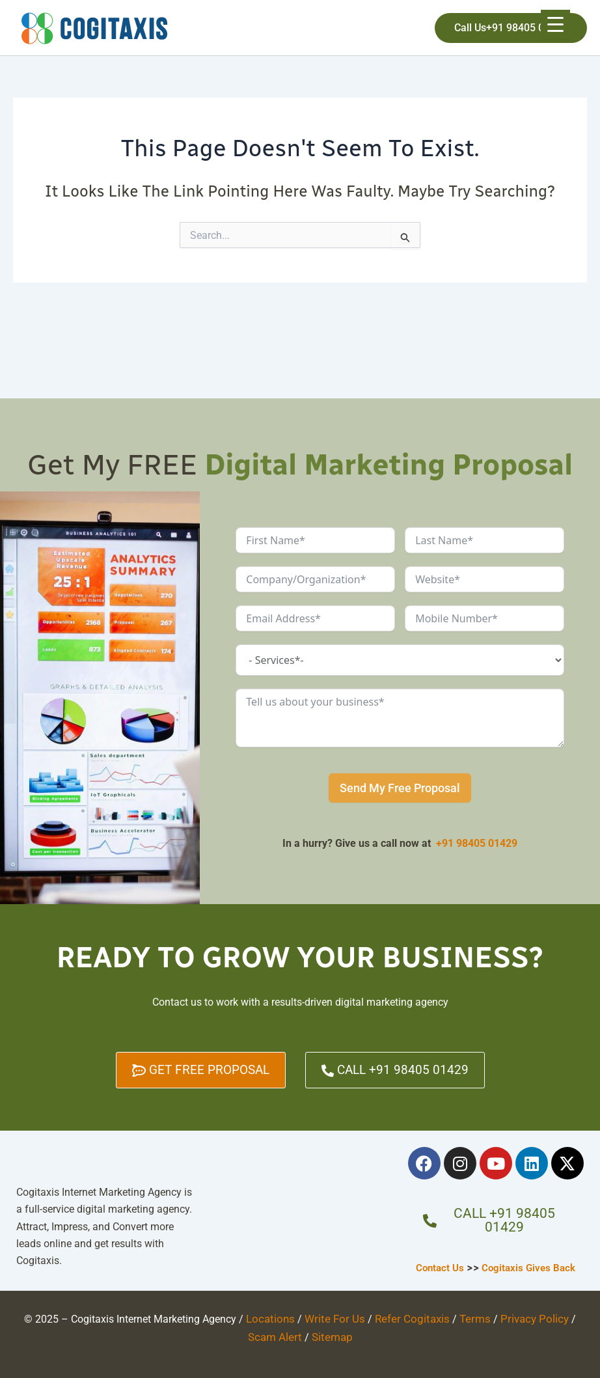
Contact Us (438, 1267)
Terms (455, 1317)
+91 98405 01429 (476, 843)
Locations (264, 1317)
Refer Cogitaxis (396, 1317)
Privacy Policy (512, 1317)
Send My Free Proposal (400, 788)
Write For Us (324, 1317)
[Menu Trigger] (555, 24)
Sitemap (315, 1335)
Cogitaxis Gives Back (530, 1267)
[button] (511, 28)
